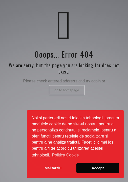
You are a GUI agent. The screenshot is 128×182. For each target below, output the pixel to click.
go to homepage (66, 90)
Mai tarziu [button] (53, 168)
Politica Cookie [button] (65, 155)
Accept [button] (98, 168)
